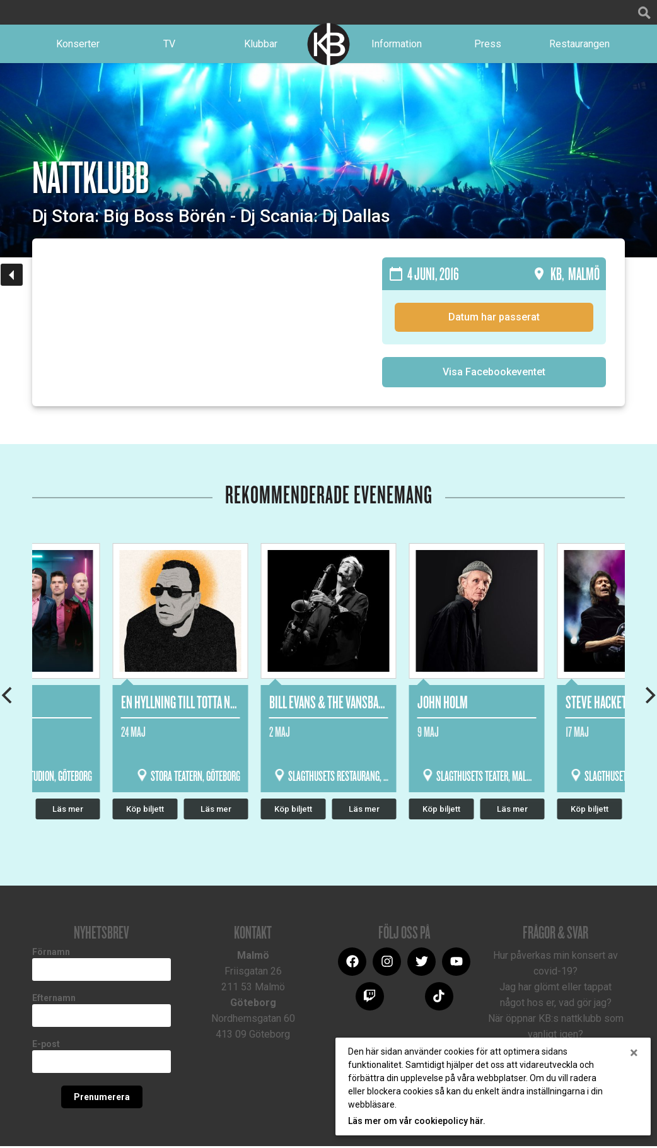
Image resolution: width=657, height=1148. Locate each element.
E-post (46, 1049)
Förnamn (51, 956)
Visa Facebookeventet (494, 377)
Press (487, 46)
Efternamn (54, 1003)
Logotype (328, 47)
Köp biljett (293, 814)
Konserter (78, 46)
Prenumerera (102, 1102)
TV (169, 46)
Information (396, 46)
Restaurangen (579, 46)
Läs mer (364, 814)
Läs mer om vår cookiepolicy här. (416, 1121)
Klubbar (260, 46)
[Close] (634, 1053)
